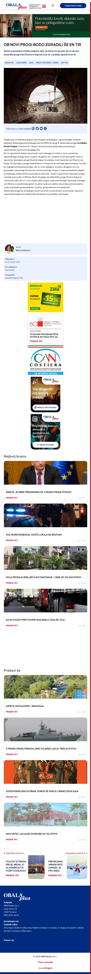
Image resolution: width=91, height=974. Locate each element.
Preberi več (9, 940)
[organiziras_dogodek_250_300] (45, 432)
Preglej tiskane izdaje (73, 6)
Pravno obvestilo (45, 962)
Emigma (48, 968)
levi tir (64, 63)
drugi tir (9, 63)
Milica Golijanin (23, 250)
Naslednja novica (76, 853)
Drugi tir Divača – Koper (47, 63)
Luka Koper (21, 63)
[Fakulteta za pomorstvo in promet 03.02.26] (45, 329)
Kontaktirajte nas (11, 921)
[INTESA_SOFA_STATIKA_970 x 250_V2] (45, 25)
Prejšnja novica (14, 853)
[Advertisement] (45, 224)
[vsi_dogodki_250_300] (45, 394)
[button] (44, 6)
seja (31, 63)
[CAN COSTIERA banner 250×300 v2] (45, 360)
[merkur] (45, 297)
